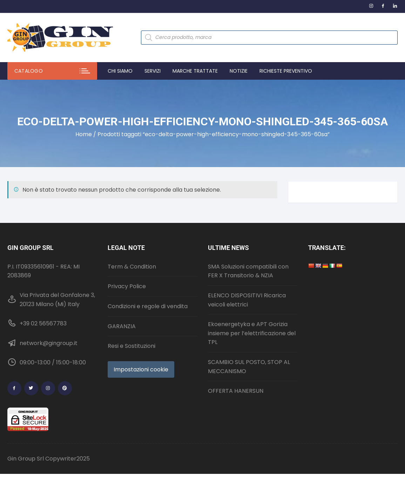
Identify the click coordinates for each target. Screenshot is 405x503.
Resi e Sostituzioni (131, 346)
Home (83, 134)
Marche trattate (195, 70)
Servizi (152, 70)
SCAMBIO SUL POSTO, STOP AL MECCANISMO (249, 366)
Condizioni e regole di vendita (148, 306)
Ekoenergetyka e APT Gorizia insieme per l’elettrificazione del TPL (252, 333)
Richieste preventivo (285, 70)
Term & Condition (132, 267)
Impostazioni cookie (141, 369)
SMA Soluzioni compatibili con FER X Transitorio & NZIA (248, 271)
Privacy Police (127, 286)
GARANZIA (122, 326)
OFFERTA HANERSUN (235, 391)
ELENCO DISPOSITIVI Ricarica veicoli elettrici (247, 300)
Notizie (239, 70)
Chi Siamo (120, 70)
